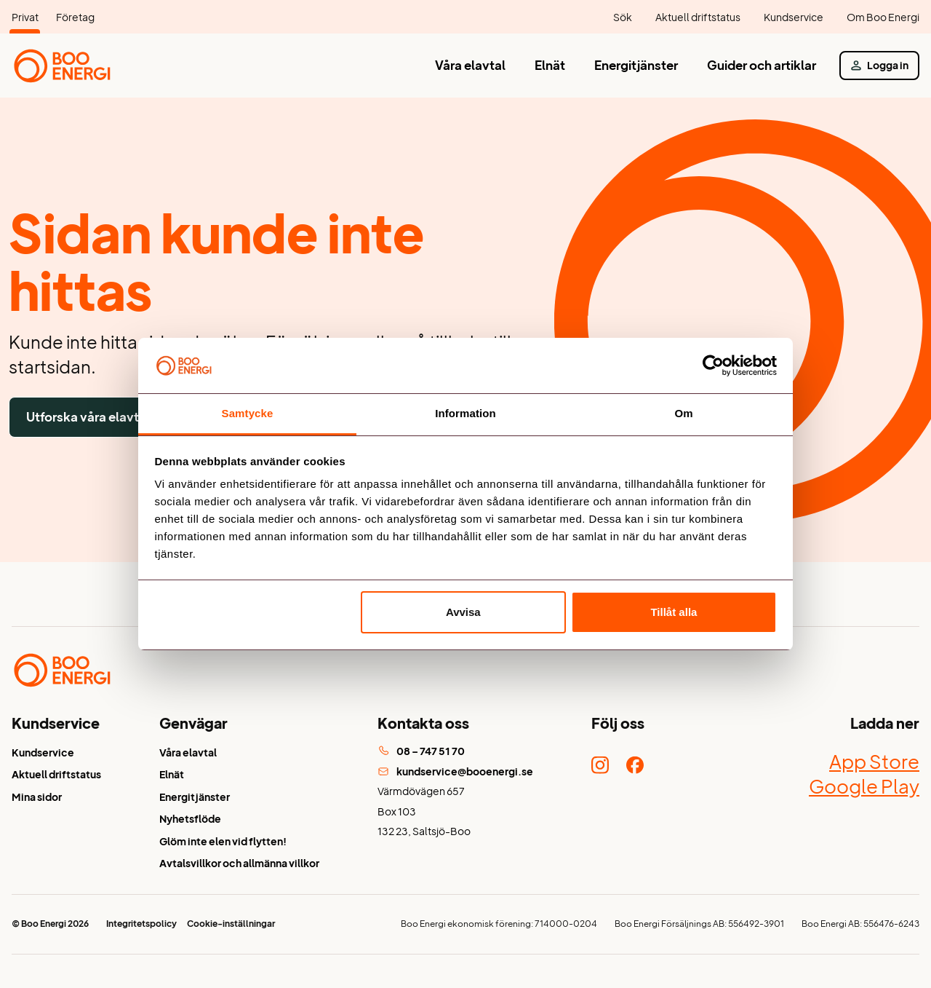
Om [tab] (683, 413)
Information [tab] (465, 413)
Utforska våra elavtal (88, 416)
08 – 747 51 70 (421, 751)
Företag (75, 17)
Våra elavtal (470, 65)
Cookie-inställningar (231, 923)
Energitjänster (636, 65)
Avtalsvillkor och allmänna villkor (239, 863)
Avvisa (463, 612)
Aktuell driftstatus (697, 17)
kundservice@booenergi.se (455, 771)
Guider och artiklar (761, 65)
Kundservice (793, 17)
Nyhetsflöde (190, 819)
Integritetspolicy (141, 923)
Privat (25, 17)
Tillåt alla (673, 612)
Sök (622, 17)
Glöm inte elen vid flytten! (223, 841)
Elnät (550, 65)
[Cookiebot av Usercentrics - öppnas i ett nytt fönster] (713, 365)
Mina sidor (37, 797)
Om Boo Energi (883, 17)
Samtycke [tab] (247, 413)
